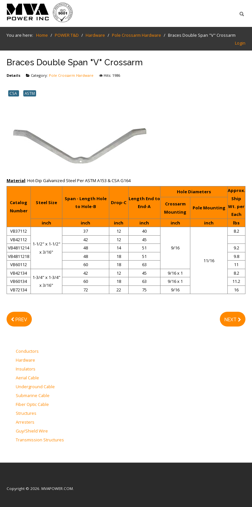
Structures (26, 413)
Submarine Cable (33, 395)
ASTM (30, 93)
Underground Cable (35, 387)
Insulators (25, 369)
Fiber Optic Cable (32, 404)
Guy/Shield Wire (32, 431)
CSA (14, 93)
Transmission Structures (40, 440)
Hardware (25, 360)
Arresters (25, 422)
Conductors (27, 351)
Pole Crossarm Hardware (71, 75)
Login (240, 43)
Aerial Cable (27, 378)
